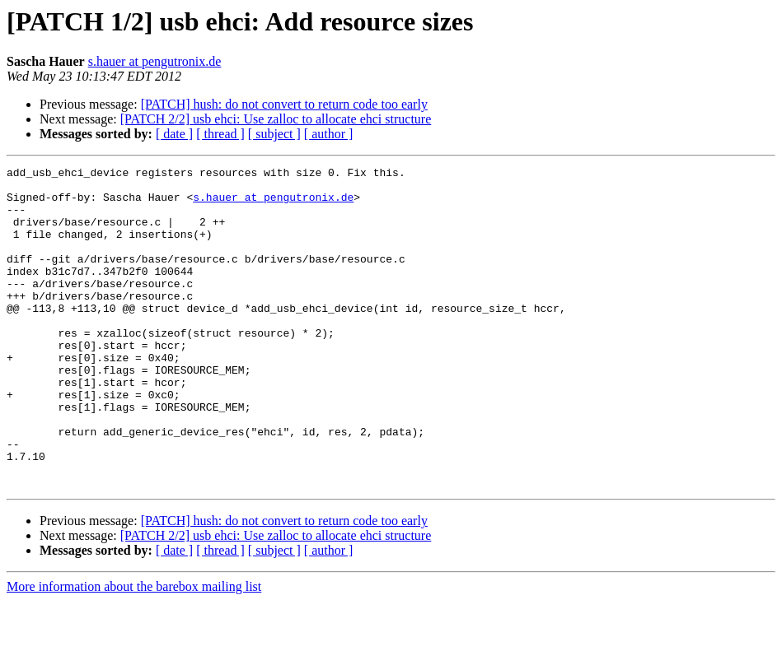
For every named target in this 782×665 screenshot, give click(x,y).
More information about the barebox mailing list (134, 651)
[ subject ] (274, 134)
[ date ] (174, 134)
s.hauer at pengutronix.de (155, 61)
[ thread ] (220, 134)
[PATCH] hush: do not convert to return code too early (284, 104)
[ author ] (329, 134)
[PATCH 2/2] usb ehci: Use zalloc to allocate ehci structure (276, 119)
